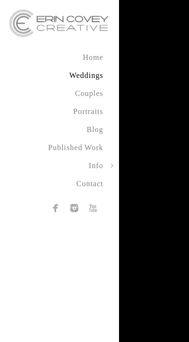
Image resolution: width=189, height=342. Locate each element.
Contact (89, 184)
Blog (95, 129)
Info (96, 166)
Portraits (88, 111)
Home (93, 57)
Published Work (75, 147)
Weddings (86, 75)
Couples (89, 93)
